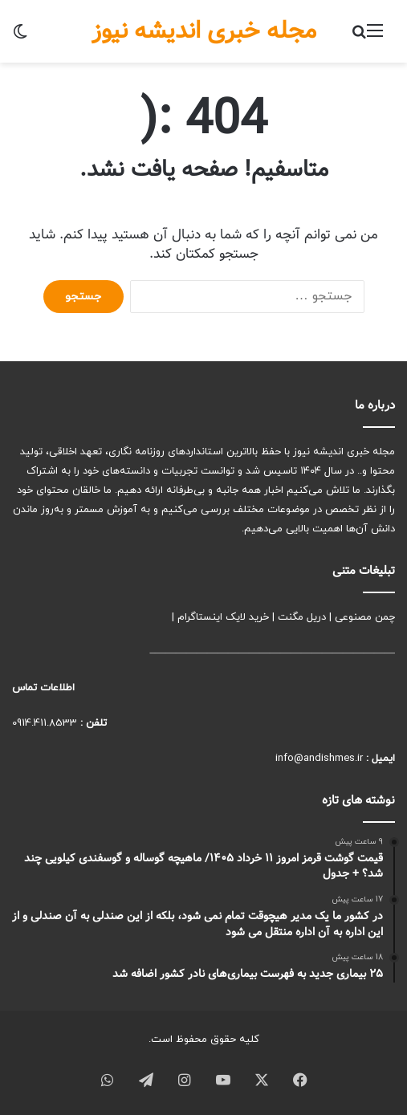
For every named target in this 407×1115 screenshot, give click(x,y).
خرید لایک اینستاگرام (223, 617)
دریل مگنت (302, 617)
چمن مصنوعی (365, 617)
